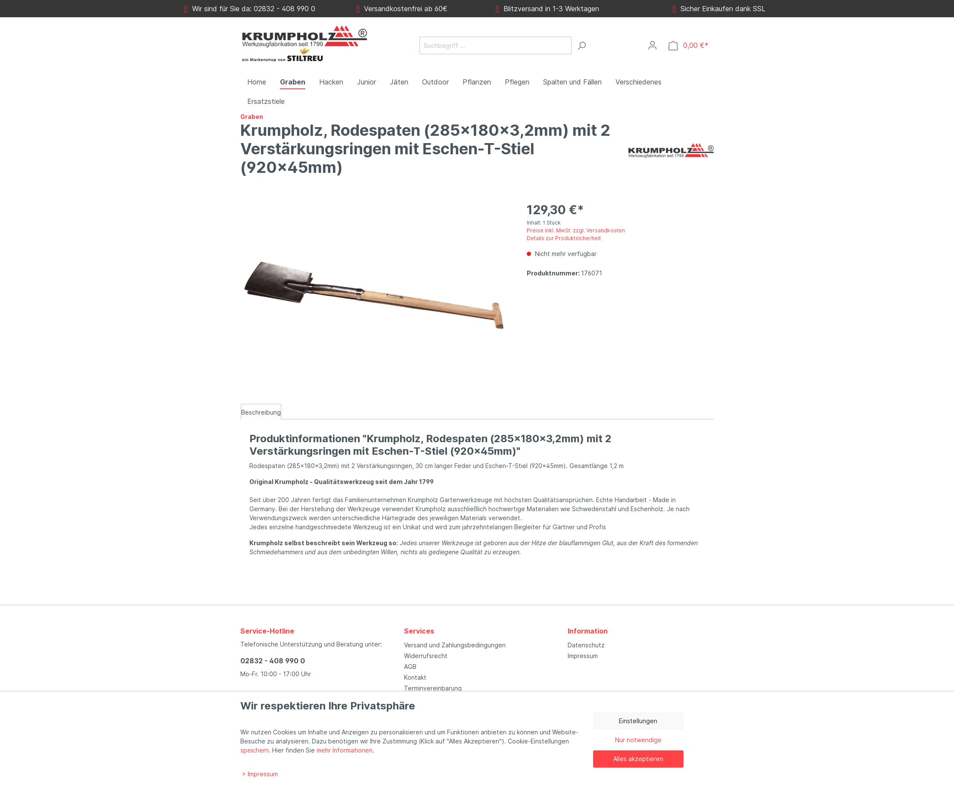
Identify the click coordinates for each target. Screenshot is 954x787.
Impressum (583, 655)
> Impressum (260, 774)
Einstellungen (638, 721)
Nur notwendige (638, 739)
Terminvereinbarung (433, 688)
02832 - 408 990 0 (272, 660)
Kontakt (415, 677)
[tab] (261, 411)
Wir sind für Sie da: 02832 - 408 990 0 (249, 8)
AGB (410, 666)
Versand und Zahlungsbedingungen (455, 645)
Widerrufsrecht (425, 655)
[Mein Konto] (652, 45)
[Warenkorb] (688, 45)
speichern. (255, 750)
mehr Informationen (345, 750)
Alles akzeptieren (638, 758)
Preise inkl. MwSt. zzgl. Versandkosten (576, 230)
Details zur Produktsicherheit (564, 238)
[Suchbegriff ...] (496, 45)
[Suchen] (581, 45)
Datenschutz (586, 645)
